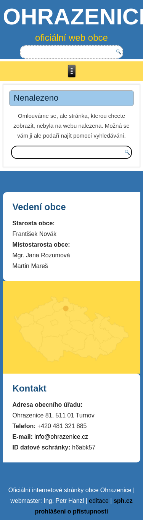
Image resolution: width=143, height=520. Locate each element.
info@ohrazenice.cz (61, 436)
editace (99, 501)
